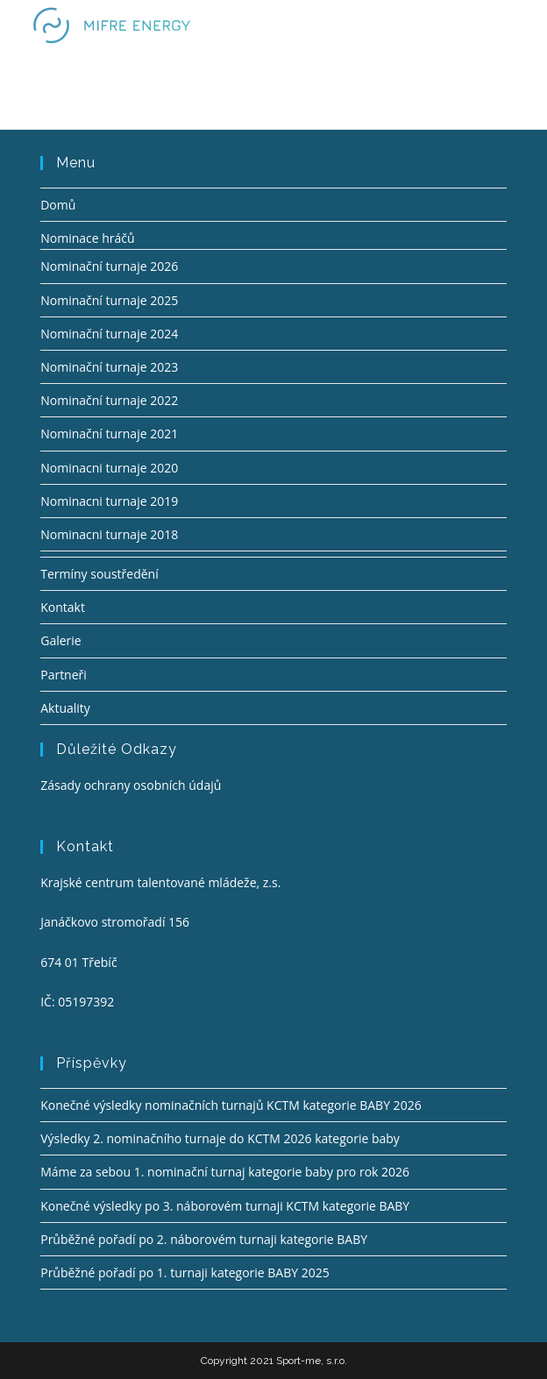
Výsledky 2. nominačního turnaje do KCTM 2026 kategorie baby (220, 1138)
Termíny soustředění (99, 573)
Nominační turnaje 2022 (109, 400)
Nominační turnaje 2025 (109, 300)
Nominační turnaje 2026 (109, 266)
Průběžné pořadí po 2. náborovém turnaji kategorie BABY (203, 1239)
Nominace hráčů (87, 238)
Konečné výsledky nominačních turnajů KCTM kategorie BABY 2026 (230, 1105)
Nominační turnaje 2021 (109, 433)
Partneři (63, 674)
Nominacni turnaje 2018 (109, 534)
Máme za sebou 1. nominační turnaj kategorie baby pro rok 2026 (224, 1171)
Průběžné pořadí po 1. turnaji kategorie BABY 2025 (185, 1272)
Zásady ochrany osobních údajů (130, 785)
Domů (57, 204)
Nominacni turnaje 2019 (109, 501)
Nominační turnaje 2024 (109, 333)
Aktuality (65, 708)
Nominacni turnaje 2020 (109, 467)
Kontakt (62, 607)
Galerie (60, 640)
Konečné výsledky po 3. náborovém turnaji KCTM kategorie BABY (224, 1206)
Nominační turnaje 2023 (109, 367)
